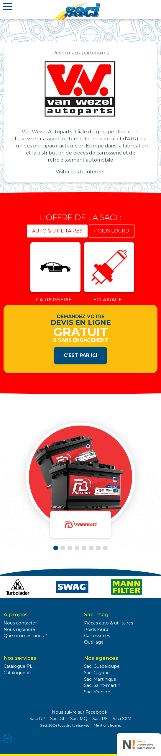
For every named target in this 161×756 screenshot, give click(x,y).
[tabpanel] (80, 273)
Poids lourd (96, 629)
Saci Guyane (97, 672)
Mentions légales (107, 725)
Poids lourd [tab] (111, 231)
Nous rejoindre (19, 629)
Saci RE (100, 718)
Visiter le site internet (80, 172)
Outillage (94, 642)
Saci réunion (97, 691)
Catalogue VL (18, 672)
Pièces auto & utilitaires (108, 623)
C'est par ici (80, 355)
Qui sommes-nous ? (25, 635)
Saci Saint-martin (102, 685)
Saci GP (37, 718)
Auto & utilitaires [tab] (57, 231)
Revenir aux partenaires (80, 53)
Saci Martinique (100, 679)
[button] (55, 548)
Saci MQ (79, 718)
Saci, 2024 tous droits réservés (64, 725)
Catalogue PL (18, 666)
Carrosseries (97, 635)
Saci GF (57, 718)
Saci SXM (122, 718)
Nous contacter (20, 623)
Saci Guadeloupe (102, 666)
